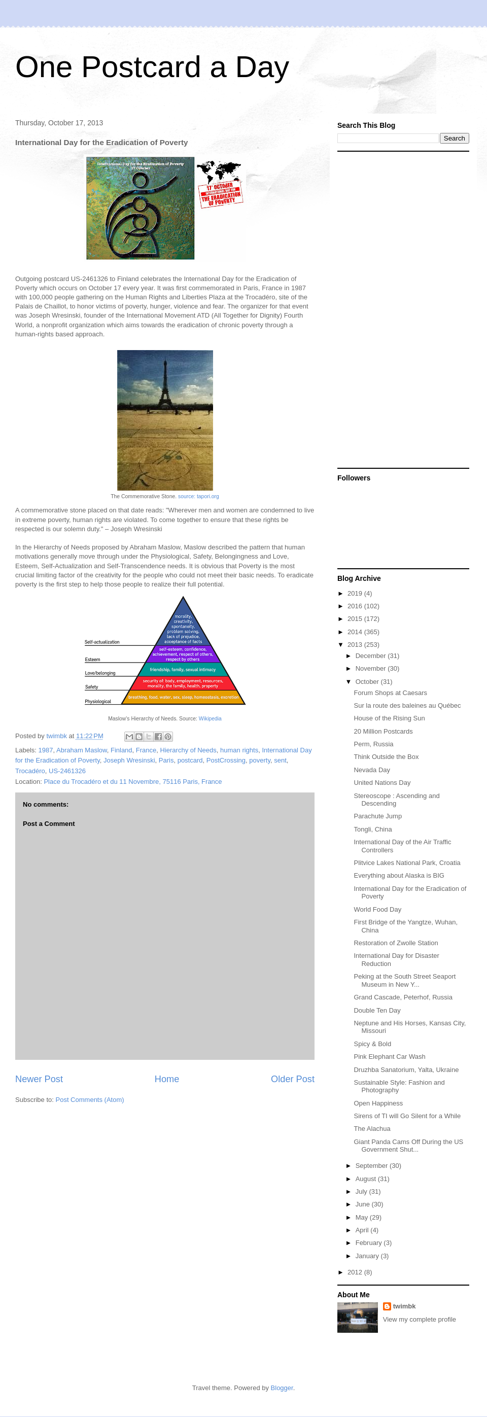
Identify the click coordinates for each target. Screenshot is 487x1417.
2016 (355, 606)
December (372, 656)
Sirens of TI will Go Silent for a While (407, 1116)
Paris (166, 760)
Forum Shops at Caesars (390, 693)
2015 (355, 619)
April (363, 1230)
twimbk (404, 1306)
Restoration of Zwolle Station (396, 943)
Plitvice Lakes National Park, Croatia (407, 863)
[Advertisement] (390, 309)
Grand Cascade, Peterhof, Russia (403, 997)
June (364, 1204)
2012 (355, 1272)
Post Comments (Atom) (90, 1099)
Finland (121, 750)
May (363, 1217)
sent (280, 760)
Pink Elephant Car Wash (389, 1056)
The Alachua (372, 1128)
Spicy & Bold (372, 1044)
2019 (355, 593)
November (372, 668)
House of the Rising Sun (389, 718)
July (362, 1191)
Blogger (282, 1388)
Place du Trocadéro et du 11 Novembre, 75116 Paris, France (133, 781)
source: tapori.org (198, 496)
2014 (355, 632)
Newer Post (39, 1079)
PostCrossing (226, 760)
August (367, 1179)
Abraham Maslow (81, 750)
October (368, 681)
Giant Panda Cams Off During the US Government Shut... (408, 1146)
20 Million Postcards (383, 731)
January (368, 1256)
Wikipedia (210, 718)
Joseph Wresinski (129, 760)
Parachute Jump (378, 816)
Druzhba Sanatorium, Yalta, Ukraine (406, 1070)
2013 (355, 644)
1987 (46, 750)
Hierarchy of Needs (188, 750)
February (370, 1243)
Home (167, 1079)
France (146, 750)
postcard (190, 760)
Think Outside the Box (386, 757)
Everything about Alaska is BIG (399, 875)
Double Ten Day (377, 1010)
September (373, 1165)
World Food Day (377, 909)
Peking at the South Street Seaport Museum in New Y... (405, 980)
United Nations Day (382, 782)
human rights (239, 750)
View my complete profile (419, 1319)
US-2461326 (67, 771)
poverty (259, 760)
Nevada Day (372, 770)
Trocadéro (30, 771)
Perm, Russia (373, 744)
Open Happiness (378, 1103)
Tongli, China (373, 829)
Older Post (293, 1079)
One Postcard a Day (152, 67)
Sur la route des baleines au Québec (407, 705)
